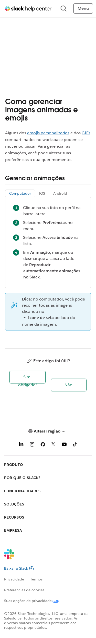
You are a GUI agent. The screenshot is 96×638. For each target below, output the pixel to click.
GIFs (86, 133)
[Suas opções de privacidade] (34, 600)
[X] (53, 445)
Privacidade (14, 579)
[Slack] (44, 557)
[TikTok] (75, 445)
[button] (27, 377)
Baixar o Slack (19, 568)
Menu (83, 8)
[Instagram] (32, 445)
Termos (36, 579)
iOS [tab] (42, 193)
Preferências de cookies (24, 590)
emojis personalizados (48, 133)
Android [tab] (60, 193)
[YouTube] (64, 445)
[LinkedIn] (21, 445)
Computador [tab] (20, 193)
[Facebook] (42, 445)
